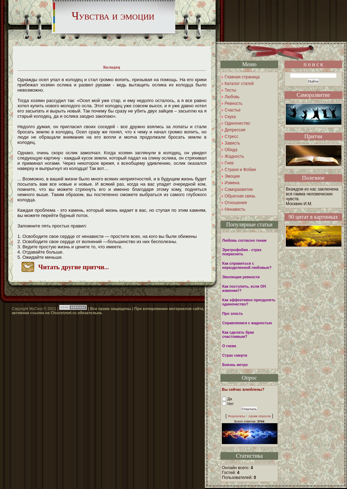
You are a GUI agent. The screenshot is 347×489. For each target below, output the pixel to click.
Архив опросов (259, 416)
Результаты (236, 416)
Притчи (313, 136)
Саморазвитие (313, 95)
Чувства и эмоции (113, 15)
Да (229, 399)
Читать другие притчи (71, 267)
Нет (230, 404)
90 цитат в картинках (313, 217)
